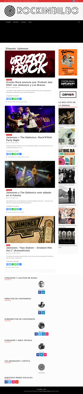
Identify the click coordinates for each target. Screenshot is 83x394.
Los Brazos (13, 101)
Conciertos (23, 22)
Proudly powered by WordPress (31, 391)
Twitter (74, 1)
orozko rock (17, 101)
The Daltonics (13, 212)
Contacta (16, 1)
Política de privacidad (26, 1)
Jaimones (9, 101)
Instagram (75, 1)
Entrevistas (15, 22)
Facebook (72, 1)
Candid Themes (55, 391)
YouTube (77, 1)
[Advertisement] (41, 34)
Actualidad (8, 22)
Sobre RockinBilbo (10, 1)
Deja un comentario (23, 101)
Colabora (20, 1)
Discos (30, 22)
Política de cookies (34, 1)
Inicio (5, 1)
